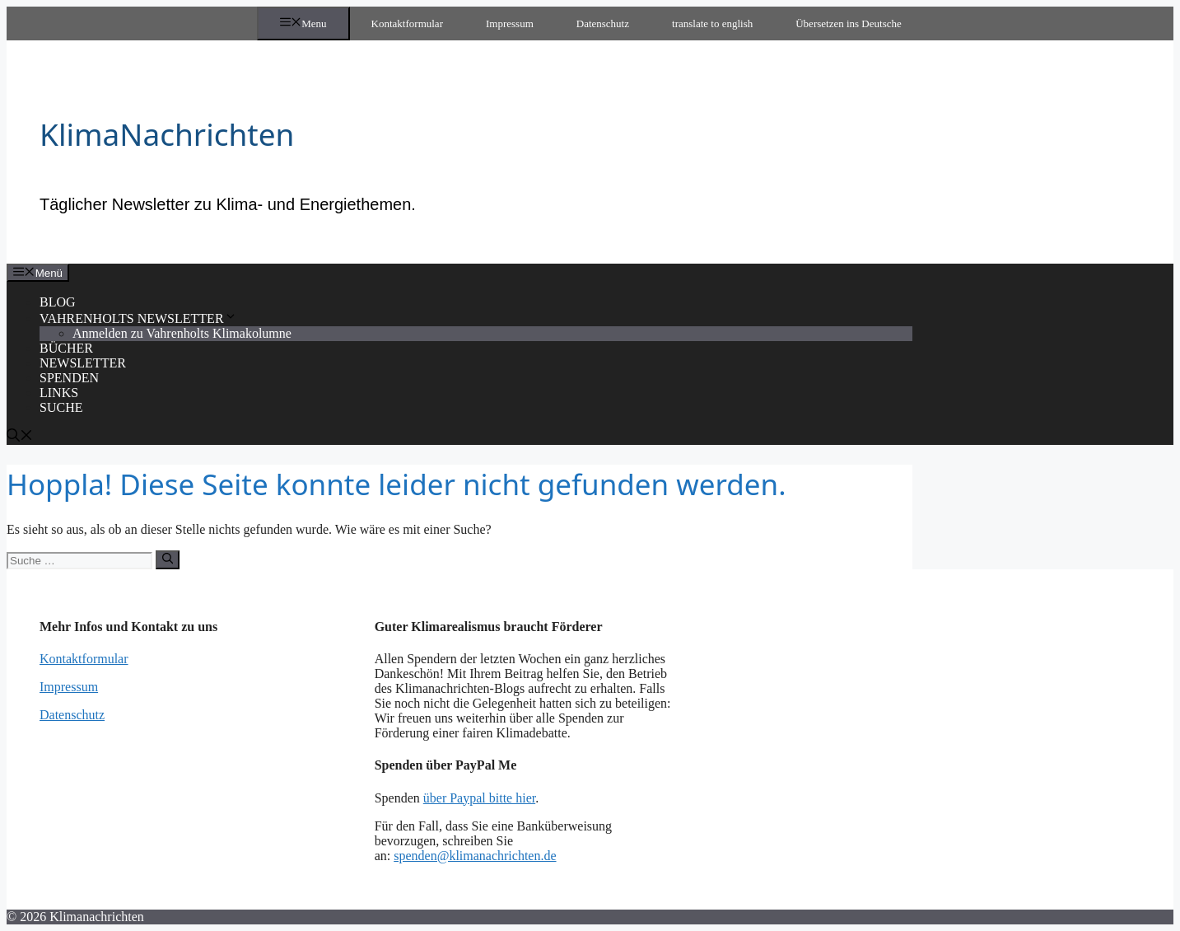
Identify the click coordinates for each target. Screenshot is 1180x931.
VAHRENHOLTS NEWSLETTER (138, 318)
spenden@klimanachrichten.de (475, 856)
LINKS (59, 393)
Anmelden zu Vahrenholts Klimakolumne (182, 333)
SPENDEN (69, 378)
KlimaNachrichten (167, 134)
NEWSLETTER (83, 363)
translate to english (712, 23)
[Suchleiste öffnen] (20, 437)
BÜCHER (66, 348)
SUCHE (61, 407)
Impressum (510, 23)
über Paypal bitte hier (479, 798)
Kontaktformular (407, 23)
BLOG (58, 302)
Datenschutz (602, 23)
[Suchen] (168, 559)
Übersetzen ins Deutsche (848, 23)
